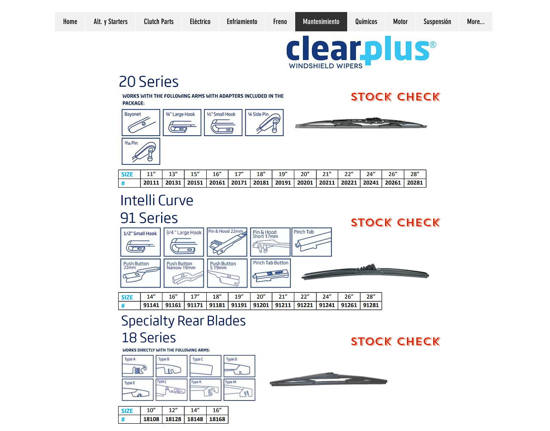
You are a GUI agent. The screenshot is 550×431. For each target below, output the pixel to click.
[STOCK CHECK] (395, 96)
